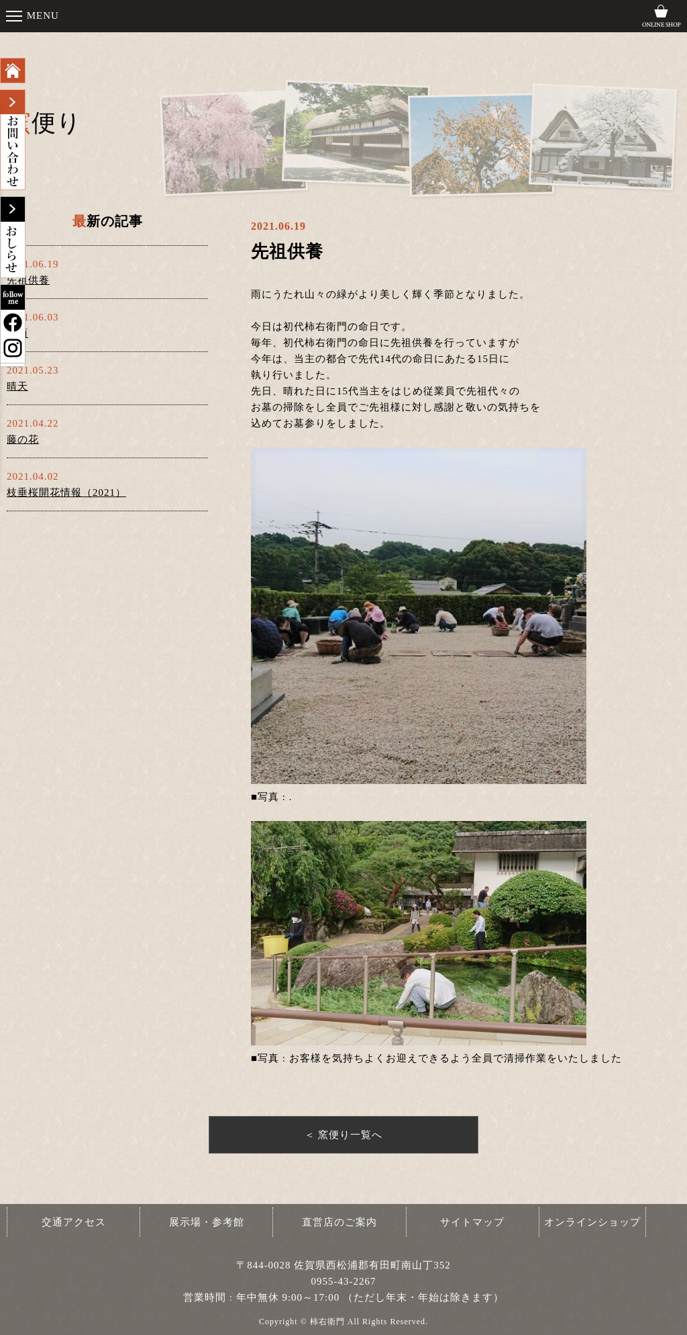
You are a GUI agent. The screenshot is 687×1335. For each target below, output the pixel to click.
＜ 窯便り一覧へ (344, 1134)
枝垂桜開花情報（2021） (66, 492)
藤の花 (23, 439)
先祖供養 (28, 280)
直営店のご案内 (339, 1222)
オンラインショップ (592, 1222)
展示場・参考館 (206, 1222)
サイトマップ (472, 1222)
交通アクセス (74, 1222)
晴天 (17, 386)
